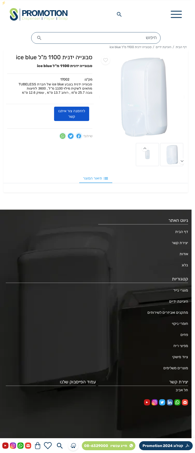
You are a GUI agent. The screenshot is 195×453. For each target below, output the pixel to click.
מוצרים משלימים (175, 368)
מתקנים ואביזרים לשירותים (167, 312)
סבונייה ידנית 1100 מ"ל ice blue (131, 47)
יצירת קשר (180, 243)
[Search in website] (119, 14)
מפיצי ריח (181, 346)
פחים (184, 334)
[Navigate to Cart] (37, 445)
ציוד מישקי (180, 357)
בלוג (185, 265)
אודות (184, 254)
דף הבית (181, 47)
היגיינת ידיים (163, 47)
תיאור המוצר (96, 178)
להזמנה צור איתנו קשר (71, 114)
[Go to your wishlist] (48, 445)
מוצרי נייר (180, 290)
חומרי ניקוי (180, 323)
